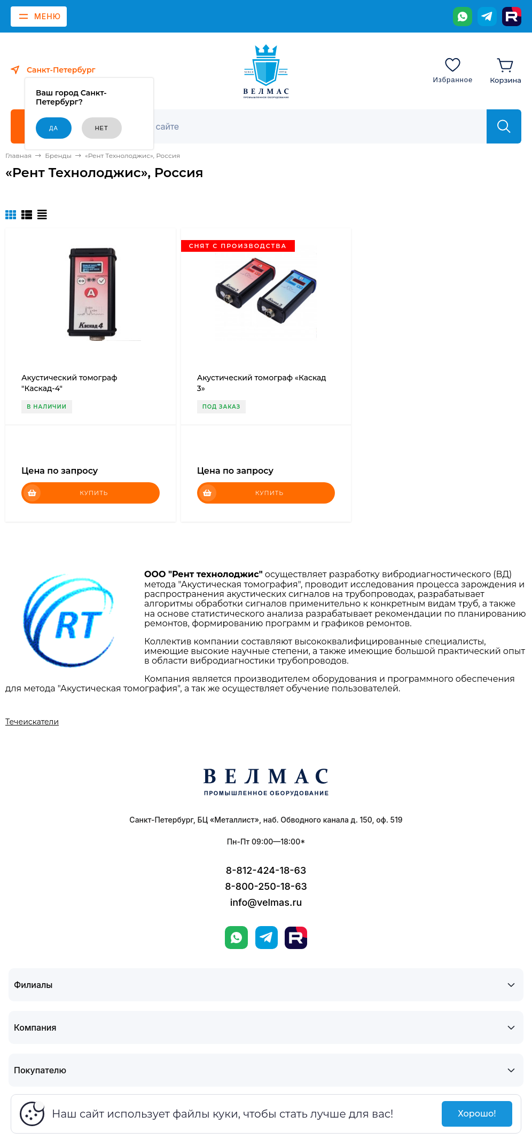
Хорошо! (477, 1114)
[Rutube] (511, 16)
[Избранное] (453, 69)
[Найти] (504, 126)
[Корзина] (505, 69)
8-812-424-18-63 (266, 870)
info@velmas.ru (266, 902)
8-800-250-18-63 (266, 886)
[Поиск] (301, 126)
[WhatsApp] (462, 16)
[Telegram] (487, 16)
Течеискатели (32, 722)
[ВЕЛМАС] (266, 71)
